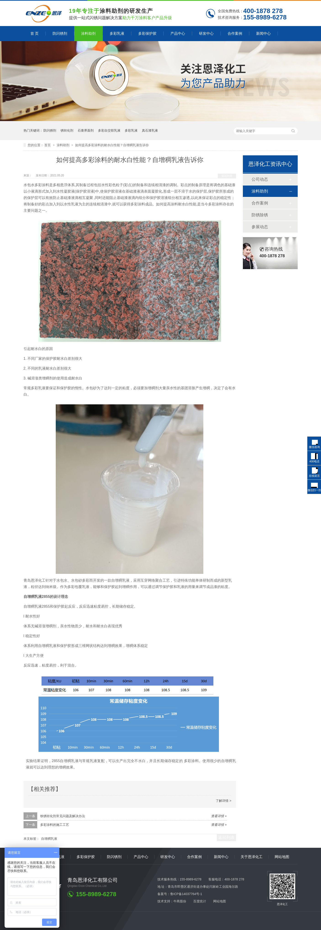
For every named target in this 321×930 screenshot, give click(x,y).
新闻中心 (263, 33)
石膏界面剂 (86, 130)
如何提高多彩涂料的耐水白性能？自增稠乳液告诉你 (112, 145)
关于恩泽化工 (252, 857)
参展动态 (260, 227)
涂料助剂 (88, 33)
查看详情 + (219, 816)
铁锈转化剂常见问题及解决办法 (62, 816)
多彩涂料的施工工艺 (54, 825)
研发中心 (206, 33)
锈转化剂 (67, 130)
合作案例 (235, 33)
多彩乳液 (117, 33)
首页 (48, 145)
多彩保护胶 (147, 33)
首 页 (34, 33)
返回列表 (226, 176)
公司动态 (260, 179)
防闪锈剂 (60, 33)
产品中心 (177, 33)
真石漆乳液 (150, 130)
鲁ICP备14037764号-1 (186, 894)
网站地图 (282, 857)
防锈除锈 (260, 215)
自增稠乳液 (49, 838)
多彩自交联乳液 (109, 130)
